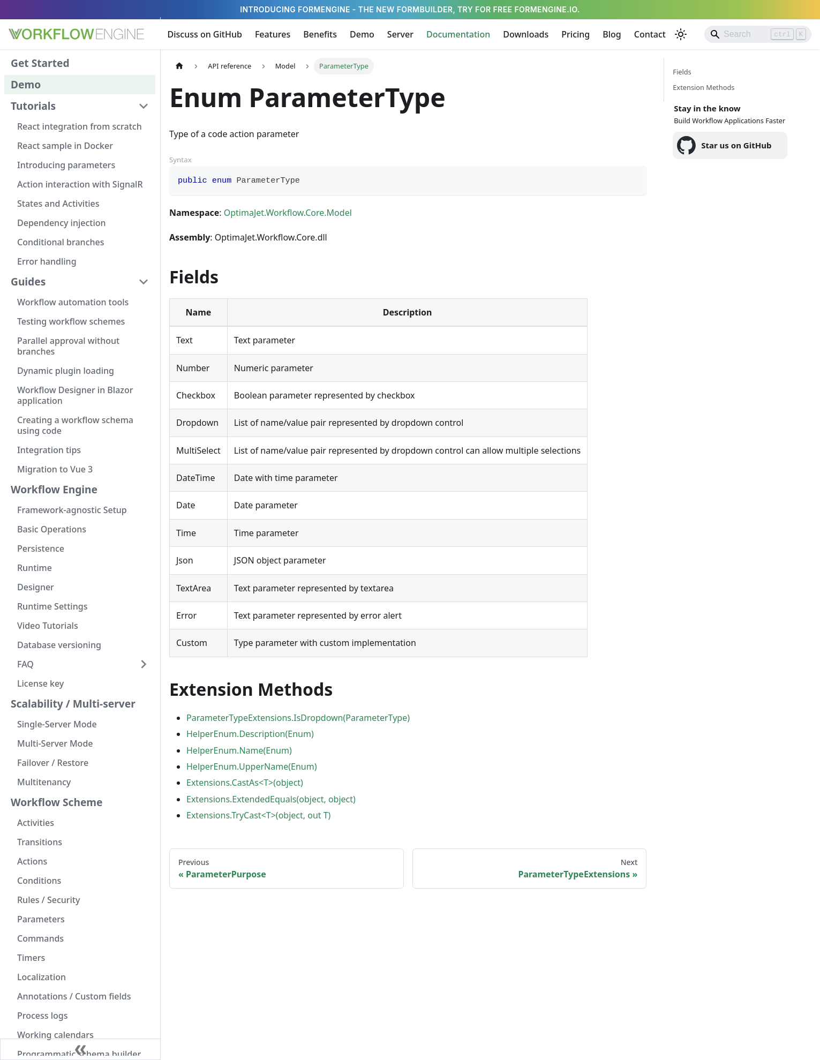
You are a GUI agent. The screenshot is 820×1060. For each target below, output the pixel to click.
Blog (612, 34)
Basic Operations (51, 529)
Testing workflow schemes (71, 321)
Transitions (39, 842)
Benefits (320, 34)
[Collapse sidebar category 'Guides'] (143, 281)
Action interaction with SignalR (80, 184)
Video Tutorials (47, 626)
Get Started (40, 63)
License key (40, 683)
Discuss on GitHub (205, 34)
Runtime (34, 568)
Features (272, 34)
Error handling (47, 261)
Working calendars (55, 1035)
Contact (650, 34)
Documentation (458, 34)
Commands (40, 938)
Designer (35, 587)
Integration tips (49, 450)
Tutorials (33, 106)
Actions (32, 861)
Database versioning (59, 645)
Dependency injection (61, 223)
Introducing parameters (66, 165)
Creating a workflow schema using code (75, 425)
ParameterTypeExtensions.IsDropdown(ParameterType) (298, 718)
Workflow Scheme (57, 802)
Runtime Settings (52, 606)
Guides (28, 281)
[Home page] (179, 66)
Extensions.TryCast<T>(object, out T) (258, 815)
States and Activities (58, 203)
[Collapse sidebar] (80, 1049)
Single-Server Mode (57, 724)
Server (400, 34)
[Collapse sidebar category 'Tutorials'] (143, 106)
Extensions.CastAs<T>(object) (244, 782)
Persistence (40, 548)
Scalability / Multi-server (73, 703)
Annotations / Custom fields (74, 996)
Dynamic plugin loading (65, 371)
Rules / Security (48, 900)
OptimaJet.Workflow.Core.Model (288, 213)
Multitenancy (44, 782)
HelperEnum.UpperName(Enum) (251, 766)
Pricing (575, 34)
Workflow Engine (54, 489)
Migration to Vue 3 (55, 469)
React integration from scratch (79, 126)
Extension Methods (703, 87)
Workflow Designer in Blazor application (75, 395)
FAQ (25, 664)
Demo (362, 34)
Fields (682, 72)
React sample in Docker (65, 146)
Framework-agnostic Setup (72, 510)
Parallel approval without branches (68, 346)
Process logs (42, 1015)
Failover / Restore (52, 763)
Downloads (525, 34)
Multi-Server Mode (55, 743)
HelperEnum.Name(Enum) (239, 750)
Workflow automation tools (73, 302)
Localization (41, 977)
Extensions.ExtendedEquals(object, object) (271, 799)
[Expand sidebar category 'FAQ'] (143, 664)
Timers (31, 958)
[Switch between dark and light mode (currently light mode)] (680, 34)
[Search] (757, 34)
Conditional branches (60, 242)
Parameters (41, 919)
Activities (35, 823)
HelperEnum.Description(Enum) (250, 734)
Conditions (39, 880)
